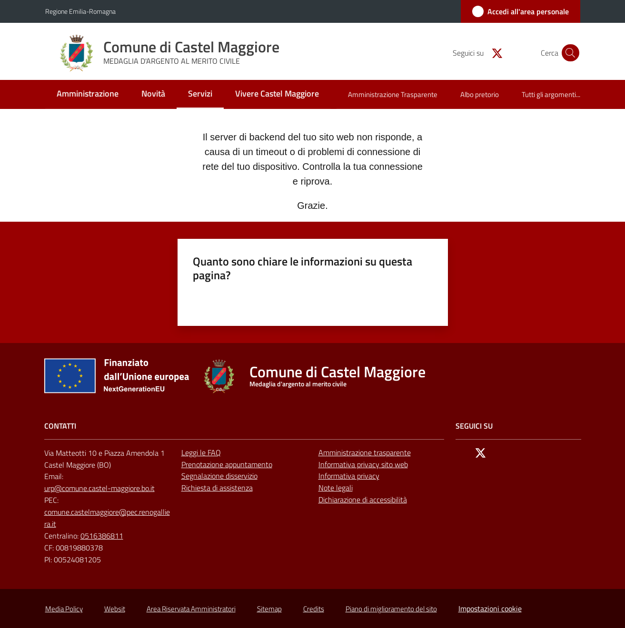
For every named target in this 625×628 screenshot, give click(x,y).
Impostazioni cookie (490, 608)
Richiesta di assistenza (217, 487)
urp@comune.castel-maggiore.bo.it (99, 488)
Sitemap (269, 608)
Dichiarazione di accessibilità (362, 499)
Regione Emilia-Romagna (80, 11)
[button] (568, 52)
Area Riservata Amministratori (191, 608)
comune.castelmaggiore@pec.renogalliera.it (107, 518)
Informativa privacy (348, 475)
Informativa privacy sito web (363, 464)
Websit (114, 608)
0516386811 (101, 535)
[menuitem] (87, 94)
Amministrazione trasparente (364, 452)
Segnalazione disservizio (219, 475)
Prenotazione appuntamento (226, 464)
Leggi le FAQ (201, 452)
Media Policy (64, 608)
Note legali (335, 487)
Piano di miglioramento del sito (391, 608)
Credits (313, 608)
